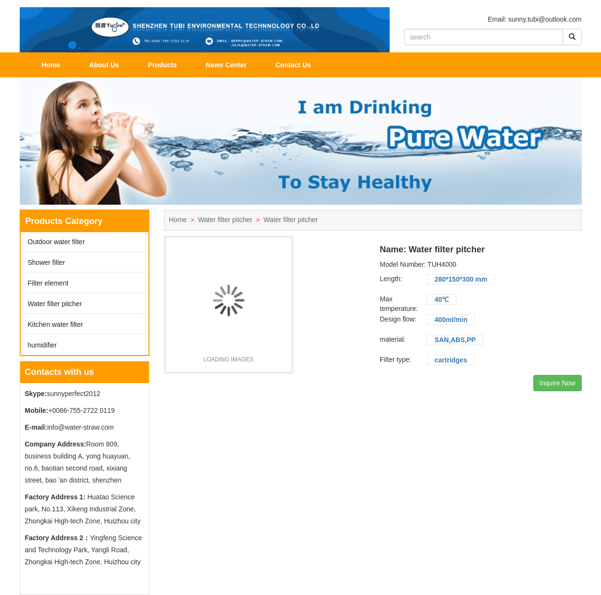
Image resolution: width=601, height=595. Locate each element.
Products (162, 65)
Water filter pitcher (55, 304)
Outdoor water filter (56, 242)
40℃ (442, 299)
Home (51, 65)
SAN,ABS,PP (455, 340)
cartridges (451, 360)
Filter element (48, 283)
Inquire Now (558, 383)
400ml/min (451, 319)
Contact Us (293, 65)
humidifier (42, 345)
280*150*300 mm (461, 279)
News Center (226, 65)
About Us (104, 65)
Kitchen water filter (55, 324)
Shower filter (46, 262)
